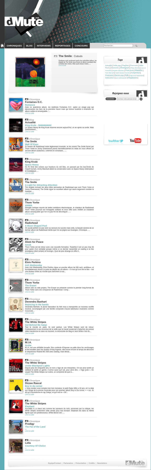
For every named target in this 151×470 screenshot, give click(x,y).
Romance (30, 105)
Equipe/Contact (54, 463)
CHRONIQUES (14, 45)
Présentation (81, 463)
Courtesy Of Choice (35, 445)
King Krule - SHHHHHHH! (38, 125)
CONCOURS (81, 45)
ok (141, 99)
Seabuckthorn (109, 78)
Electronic (114, 68)
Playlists (125, 65)
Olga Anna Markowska (136, 75)
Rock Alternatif (109, 73)
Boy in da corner (33, 386)
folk (126, 75)
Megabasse (132, 78)
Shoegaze (124, 68)
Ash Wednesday (33, 265)
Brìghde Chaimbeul (118, 70)
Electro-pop (119, 75)
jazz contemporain (121, 78)
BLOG (29, 45)
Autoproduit (135, 73)
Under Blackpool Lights (37, 365)
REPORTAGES (62, 45)
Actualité (108, 65)
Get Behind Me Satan (36, 325)
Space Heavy (32, 164)
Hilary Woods (135, 68)
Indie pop (117, 65)
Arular (28, 345)
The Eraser (30, 285)
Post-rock (134, 65)
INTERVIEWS (44, 45)
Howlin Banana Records (122, 73)
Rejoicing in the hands (37, 304)
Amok (28, 244)
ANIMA (28, 205)
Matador (138, 70)
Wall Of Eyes (31, 144)
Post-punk (129, 70)
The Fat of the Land (35, 426)
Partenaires (68, 463)
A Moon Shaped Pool (36, 225)
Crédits (92, 463)
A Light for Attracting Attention (41, 185)
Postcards (109, 75)
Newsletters (102, 463)
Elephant (29, 406)
